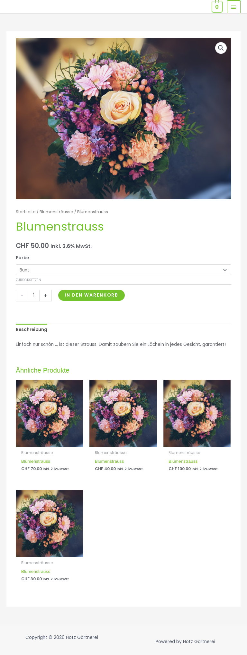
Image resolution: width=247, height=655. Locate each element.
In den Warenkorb (91, 295)
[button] (221, 48)
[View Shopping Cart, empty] (216, 6)
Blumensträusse (56, 211)
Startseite (26, 211)
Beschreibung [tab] (31, 330)
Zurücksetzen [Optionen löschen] (28, 280)
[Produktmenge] (34, 295)
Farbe (22, 258)
